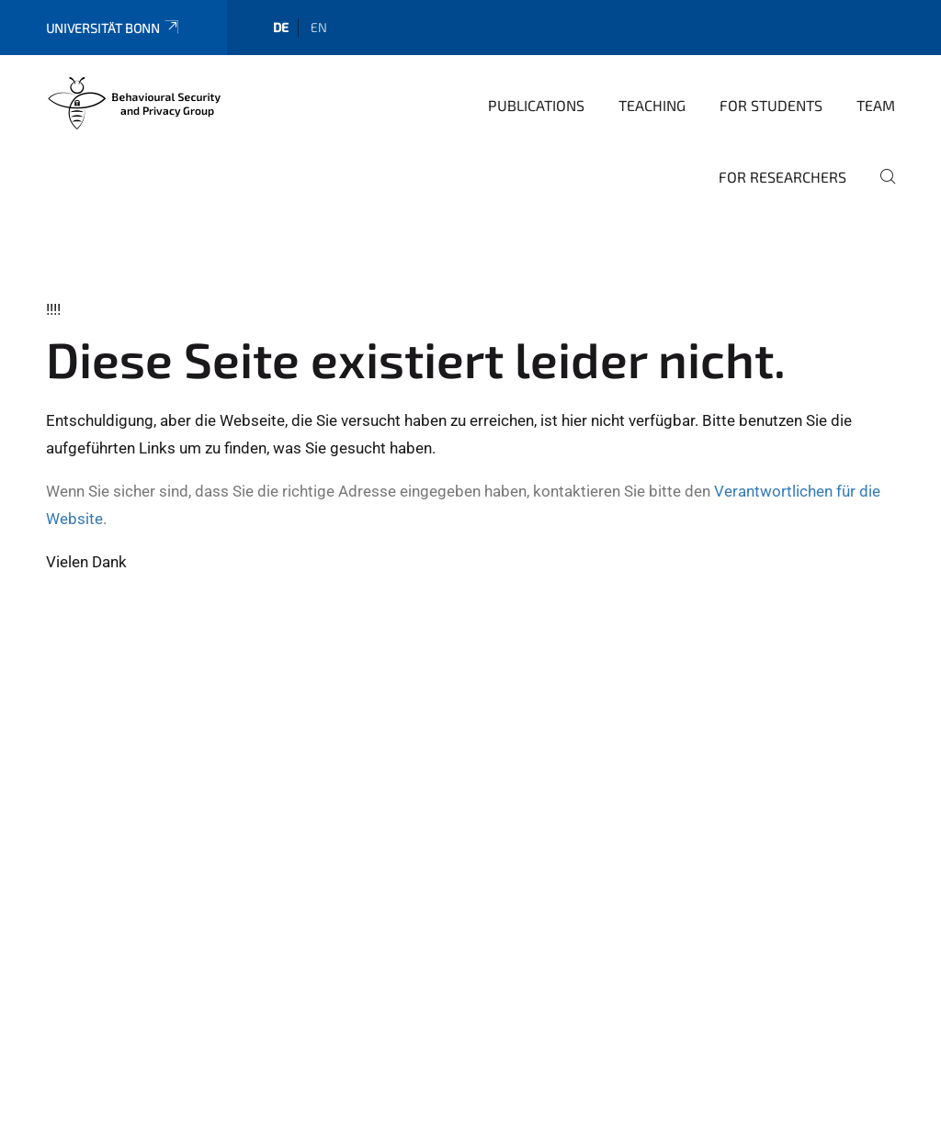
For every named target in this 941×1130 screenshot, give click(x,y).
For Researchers (782, 176)
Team (875, 105)
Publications (536, 105)
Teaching (652, 105)
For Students (771, 105)
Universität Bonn (113, 28)
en (319, 27)
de (281, 27)
